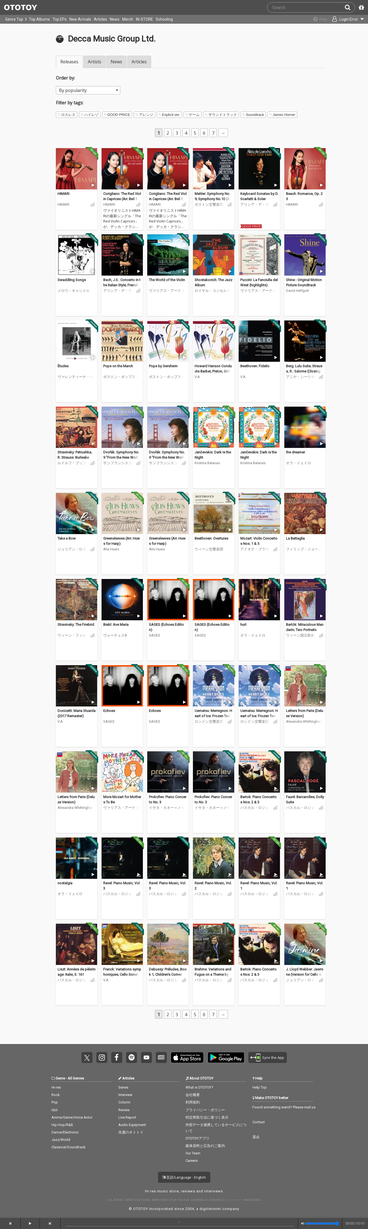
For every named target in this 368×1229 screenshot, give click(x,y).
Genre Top (14, 19)
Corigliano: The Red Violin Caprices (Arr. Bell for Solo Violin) (122, 199)
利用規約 (193, 1102)
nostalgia (65, 883)
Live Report (127, 1117)
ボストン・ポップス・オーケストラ (121, 377)
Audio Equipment (132, 1125)
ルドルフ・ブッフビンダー (72, 463)
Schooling (164, 19)
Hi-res (56, 1087)
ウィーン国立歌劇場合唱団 (300, 635)
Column (124, 1102)
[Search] (350, 7)
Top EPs (60, 19)
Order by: (65, 78)
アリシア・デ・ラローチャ (254, 204)
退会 (256, 1137)
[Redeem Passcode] (360, 7)
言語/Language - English (184, 1177)
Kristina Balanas (207, 463)
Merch (127, 19)
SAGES (154, 635)
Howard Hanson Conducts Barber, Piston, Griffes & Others (213, 371)
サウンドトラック (221, 115)
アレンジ (144, 115)
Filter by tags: (69, 103)
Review (124, 1110)
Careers (192, 1161)
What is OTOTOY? (199, 1087)
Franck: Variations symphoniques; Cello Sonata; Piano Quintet (122, 974)
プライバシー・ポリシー (205, 1110)
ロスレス (66, 115)
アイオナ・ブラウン (254, 549)
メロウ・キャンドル (74, 291)
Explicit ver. (169, 115)
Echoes (109, 711)
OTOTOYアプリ (197, 1138)
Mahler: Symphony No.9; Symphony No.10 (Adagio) (213, 199)
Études (63, 366)
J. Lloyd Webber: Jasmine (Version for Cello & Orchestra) (304, 974)
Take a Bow (67, 538)
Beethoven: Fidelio (254, 366)
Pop (54, 1102)
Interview (125, 1095)
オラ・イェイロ (298, 463)
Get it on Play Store (226, 1057)
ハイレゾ (90, 115)
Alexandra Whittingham (304, 721)
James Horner (282, 115)
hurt (243, 624)
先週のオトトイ (130, 1132)
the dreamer (295, 452)
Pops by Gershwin (163, 366)
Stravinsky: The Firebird (76, 624)
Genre (60, 1078)
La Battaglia (295, 538)
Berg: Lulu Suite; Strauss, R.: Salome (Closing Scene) (304, 371)
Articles (100, 19)
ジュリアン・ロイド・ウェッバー (72, 549)
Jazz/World (60, 1140)
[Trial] (93, 185)
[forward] (50, 1223)
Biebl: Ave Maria (116, 624)
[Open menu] (345, 19)
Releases (69, 62)
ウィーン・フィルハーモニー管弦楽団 (72, 635)
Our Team (193, 1153)
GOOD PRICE (117, 115)
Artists (94, 62)
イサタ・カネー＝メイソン (167, 808)
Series (123, 1087)
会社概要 (193, 1095)
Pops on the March (118, 366)
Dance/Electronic (65, 1132)
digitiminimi (210, 1209)
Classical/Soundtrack (68, 1147)
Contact (258, 1122)
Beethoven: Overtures (211, 538)
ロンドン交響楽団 (209, 721)
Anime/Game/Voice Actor (71, 1117)
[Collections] (316, 19)
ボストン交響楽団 (209, 204)
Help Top (259, 1087)
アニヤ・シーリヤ (300, 377)
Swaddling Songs (72, 280)
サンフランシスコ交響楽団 (117, 463)
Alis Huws (111, 549)
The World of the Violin (167, 280)
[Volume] (322, 1223)
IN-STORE (144, 19)
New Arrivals (80, 19)
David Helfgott (297, 291)
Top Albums (39, 19)
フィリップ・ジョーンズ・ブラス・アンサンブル (304, 549)
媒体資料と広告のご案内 (205, 1146)
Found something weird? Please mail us (283, 1107)
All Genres (76, 1078)
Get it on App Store (187, 1057)
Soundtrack (253, 115)
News (114, 19)
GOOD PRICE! (251, 226)
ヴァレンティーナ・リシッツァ (75, 377)
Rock (55, 1095)
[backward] (10, 1223)
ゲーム (193, 115)
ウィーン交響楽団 (209, 549)
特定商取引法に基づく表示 (207, 1117)
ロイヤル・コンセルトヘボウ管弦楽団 (212, 291)
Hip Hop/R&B (62, 1125)
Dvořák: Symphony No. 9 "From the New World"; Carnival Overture (121, 457)
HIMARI (63, 194)
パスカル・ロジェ (254, 808)
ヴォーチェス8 (115, 635)
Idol (54, 1110)
